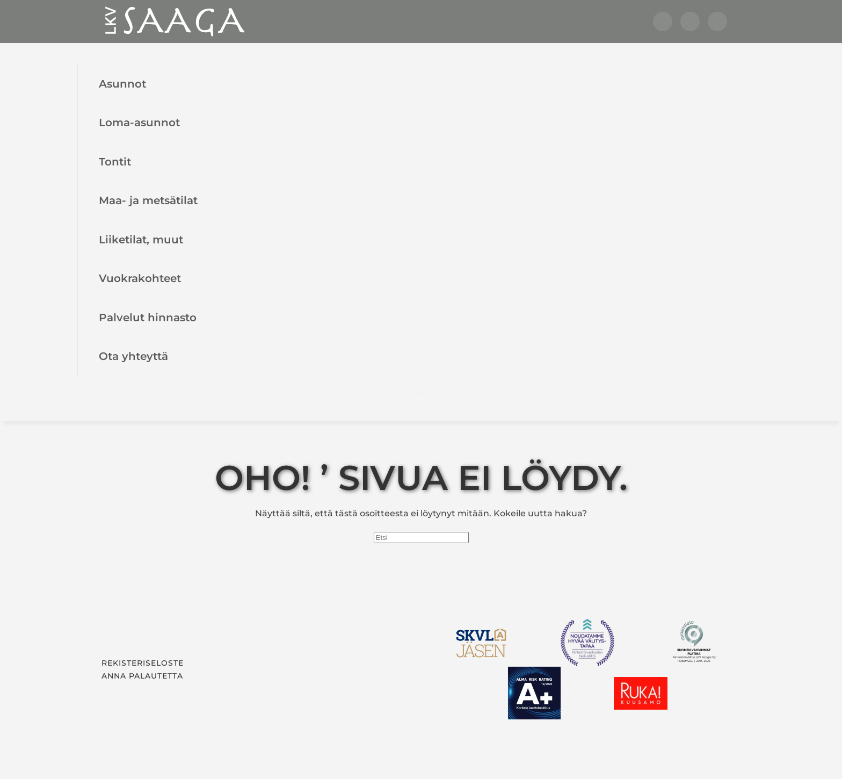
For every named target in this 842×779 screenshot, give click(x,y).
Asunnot (122, 83)
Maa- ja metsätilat (148, 200)
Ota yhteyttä (133, 356)
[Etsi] (421, 537)
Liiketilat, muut (141, 239)
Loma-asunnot (139, 122)
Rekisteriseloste (142, 663)
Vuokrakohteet (140, 278)
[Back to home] (174, 21)
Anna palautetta (142, 676)
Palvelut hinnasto (148, 317)
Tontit (115, 161)
